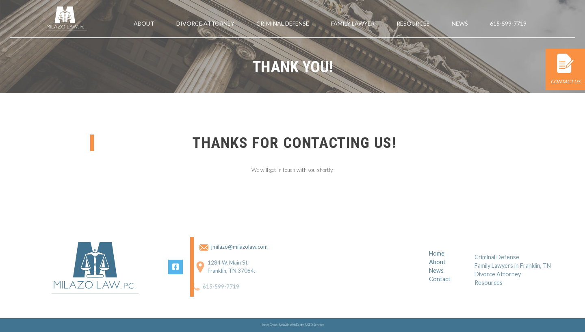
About (144, 23)
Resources (413, 23)
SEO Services (315, 325)
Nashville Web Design (291, 325)
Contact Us (565, 69)
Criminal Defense (282, 23)
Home (436, 258)
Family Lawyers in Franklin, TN (512, 272)
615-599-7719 (508, 23)
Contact (440, 283)
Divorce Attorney (205, 23)
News (460, 23)
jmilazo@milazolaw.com (234, 246)
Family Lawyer (353, 23)
